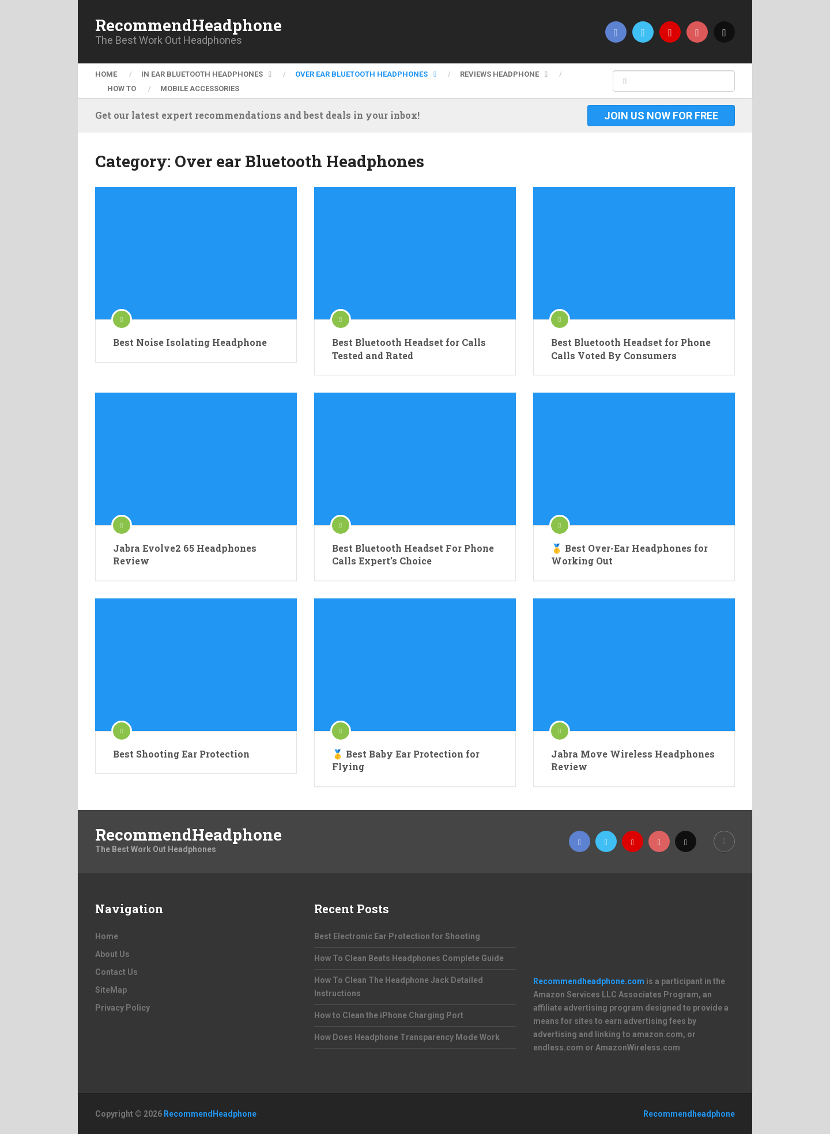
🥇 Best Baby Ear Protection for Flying (406, 760)
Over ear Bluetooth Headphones (361, 74)
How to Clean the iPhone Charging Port (388, 1015)
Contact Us (116, 972)
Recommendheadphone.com (588, 981)
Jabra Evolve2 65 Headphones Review (184, 554)
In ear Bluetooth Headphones (202, 74)
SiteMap (111, 989)
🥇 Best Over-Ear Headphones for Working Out (629, 554)
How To (121, 88)
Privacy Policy (122, 1007)
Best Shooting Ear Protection (181, 754)
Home (106, 74)
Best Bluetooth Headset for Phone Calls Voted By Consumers (631, 348)
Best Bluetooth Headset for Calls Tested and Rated (409, 348)
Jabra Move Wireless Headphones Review (633, 760)
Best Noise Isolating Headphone (190, 342)
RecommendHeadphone (188, 25)
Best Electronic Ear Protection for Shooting (397, 936)
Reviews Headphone (499, 74)
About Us (112, 954)
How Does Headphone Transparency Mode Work (407, 1037)
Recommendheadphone (689, 1113)
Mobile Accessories (199, 88)
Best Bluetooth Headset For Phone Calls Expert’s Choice (413, 554)
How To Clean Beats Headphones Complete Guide (409, 958)
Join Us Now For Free (661, 116)
